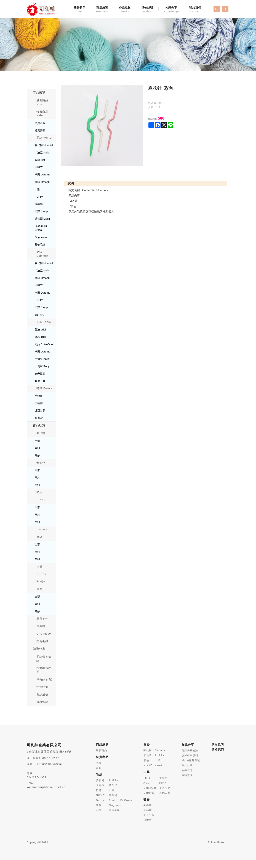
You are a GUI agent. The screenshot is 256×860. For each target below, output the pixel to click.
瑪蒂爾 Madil (42, 218)
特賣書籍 (40, 130)
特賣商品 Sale (42, 113)
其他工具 (40, 380)
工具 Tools (43, 321)
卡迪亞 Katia (42, 152)
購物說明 (147, 9)
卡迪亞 (40, 462)
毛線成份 (42, 694)
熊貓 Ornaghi (42, 181)
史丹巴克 (40, 373)
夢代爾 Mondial (44, 145)
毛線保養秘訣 (43, 658)
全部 (37, 440)
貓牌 (39, 492)
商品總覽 (102, 9)
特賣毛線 (40, 123)
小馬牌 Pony (42, 366)
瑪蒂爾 (40, 626)
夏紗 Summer (42, 253)
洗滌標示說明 (43, 669)
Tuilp (146, 777)
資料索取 (42, 701)
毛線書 (39, 395)
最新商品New (42, 102)
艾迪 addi (40, 329)
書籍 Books (44, 388)
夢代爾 (40, 433)
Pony (162, 782)
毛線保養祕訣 (190, 750)
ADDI (146, 782)
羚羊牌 (39, 203)
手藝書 (39, 403)
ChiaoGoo (150, 787)
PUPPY (39, 196)
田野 (39, 589)
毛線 (99, 763)
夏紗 (37, 448)
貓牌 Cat (40, 159)
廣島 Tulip (40, 336)
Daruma (41, 529)
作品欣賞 (125, 9)
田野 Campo (42, 211)
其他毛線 (40, 244)
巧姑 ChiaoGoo (44, 344)
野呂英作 (42, 618)
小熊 (37, 189)
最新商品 (101, 750)
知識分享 (171, 9)
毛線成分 (187, 770)
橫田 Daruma (42, 174)
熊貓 (39, 536)
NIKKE (39, 167)
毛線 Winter (44, 137)
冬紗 (37, 455)
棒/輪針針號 (44, 679)
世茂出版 (40, 410)
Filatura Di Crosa (41, 227)
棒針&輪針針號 (191, 760)
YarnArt (39, 314)
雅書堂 (39, 417)
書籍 (99, 768)
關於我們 (80, 9)
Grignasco (41, 237)
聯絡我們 (195, 9)
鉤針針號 (42, 686)
